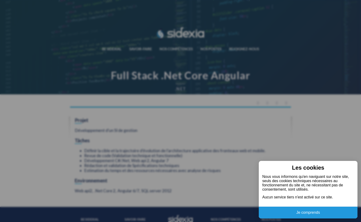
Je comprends (308, 212)
